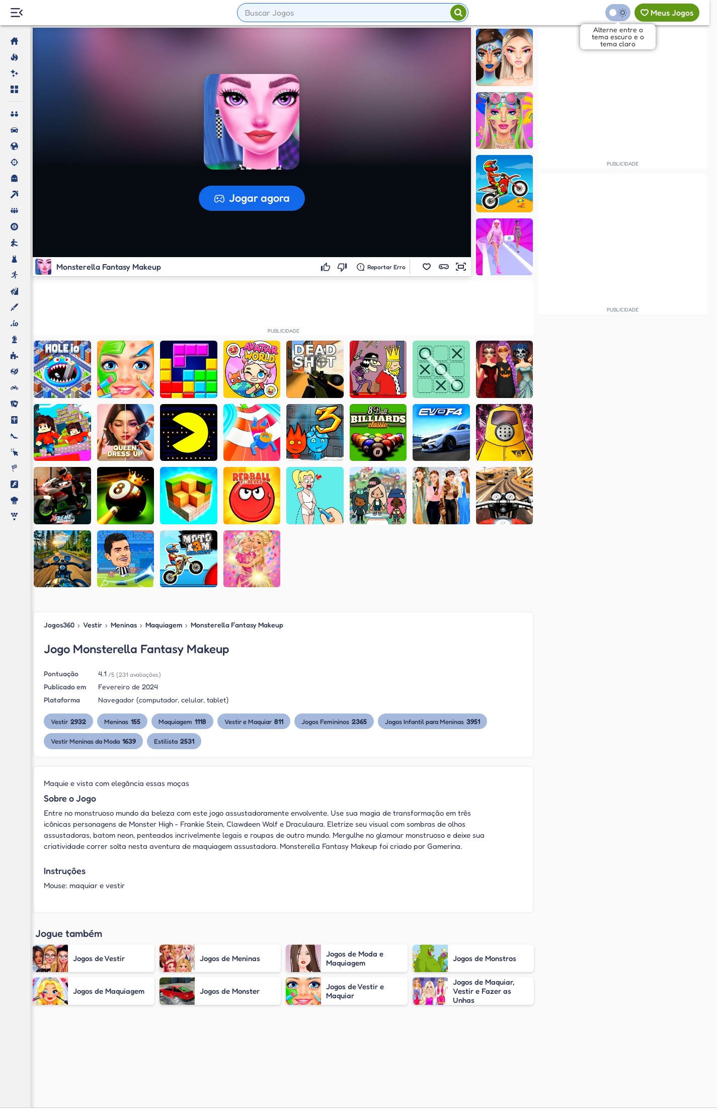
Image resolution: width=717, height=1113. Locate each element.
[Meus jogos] (666, 13)
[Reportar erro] (381, 267)
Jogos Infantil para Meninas (432, 721)
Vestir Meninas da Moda (93, 741)
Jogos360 (59, 624)
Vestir (92, 624)
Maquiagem (163, 624)
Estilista (174, 741)
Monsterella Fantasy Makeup (237, 624)
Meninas (124, 624)
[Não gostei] (343, 267)
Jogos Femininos (334, 721)
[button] (426, 267)
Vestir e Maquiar (253, 721)
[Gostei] (326, 267)
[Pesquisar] (458, 13)
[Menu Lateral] (16, 13)
